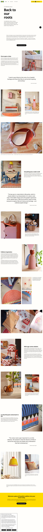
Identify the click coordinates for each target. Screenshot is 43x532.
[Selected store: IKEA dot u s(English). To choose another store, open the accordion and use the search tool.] (39, 1)
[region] (9, 522)
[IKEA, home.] (2, 1)
